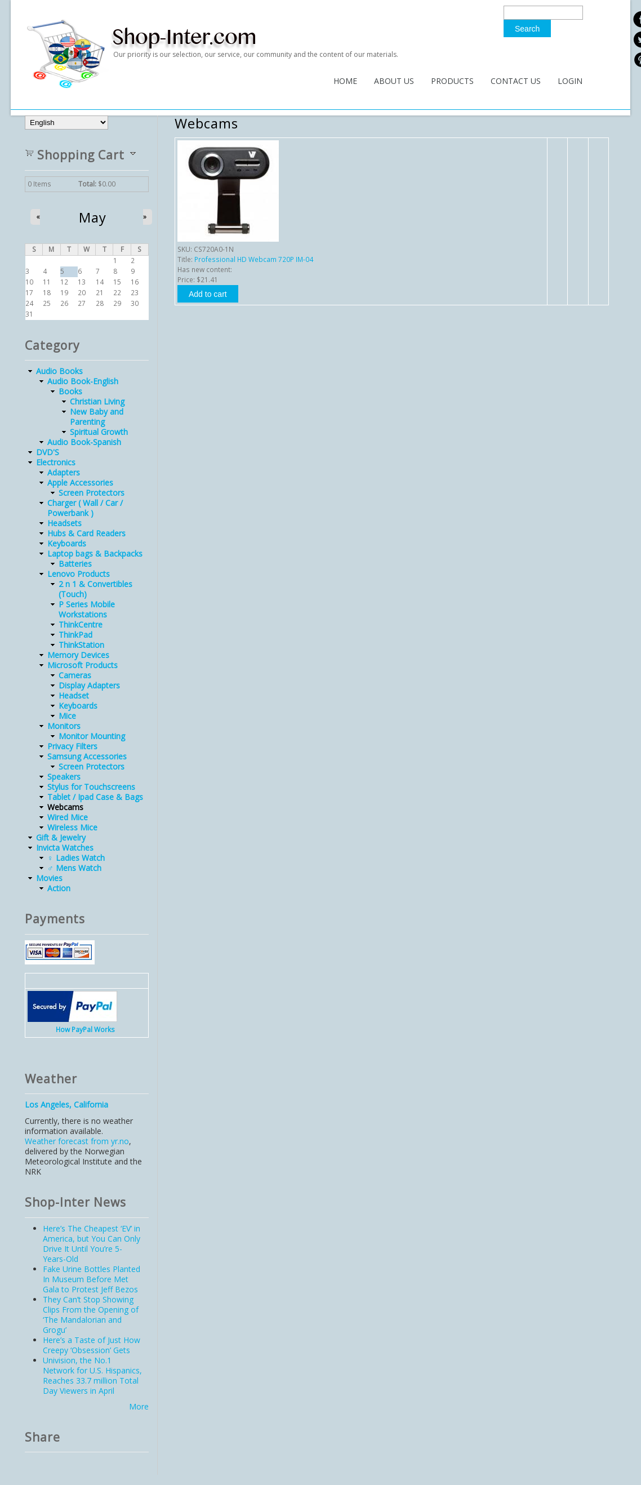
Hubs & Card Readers (86, 533)
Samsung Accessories (87, 756)
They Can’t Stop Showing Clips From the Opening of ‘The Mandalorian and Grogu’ (91, 1314)
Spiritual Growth (99, 431)
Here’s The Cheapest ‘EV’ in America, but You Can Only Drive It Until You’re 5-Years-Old (91, 1243)
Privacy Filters (72, 746)
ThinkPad (75, 634)
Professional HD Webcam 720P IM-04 (253, 259)
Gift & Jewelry (61, 837)
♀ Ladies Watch (76, 857)
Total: (87, 184)
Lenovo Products (78, 573)
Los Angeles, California (66, 1104)
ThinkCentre (81, 624)
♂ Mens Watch (74, 867)
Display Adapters (89, 685)
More (139, 1406)
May (92, 217)
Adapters (63, 472)
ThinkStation (81, 644)
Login (570, 80)
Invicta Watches (65, 847)
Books (70, 391)
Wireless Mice (72, 827)
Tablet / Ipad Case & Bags (95, 797)
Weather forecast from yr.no (77, 1141)
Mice (67, 715)
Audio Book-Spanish (84, 442)
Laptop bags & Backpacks (95, 553)
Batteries (75, 563)
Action (58, 888)
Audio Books (59, 371)
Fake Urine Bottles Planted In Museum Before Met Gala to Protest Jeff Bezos (91, 1279)
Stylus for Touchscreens (91, 786)
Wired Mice (67, 817)
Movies (49, 878)
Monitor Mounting (92, 736)
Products (452, 80)
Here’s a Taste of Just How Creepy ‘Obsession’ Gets (91, 1345)
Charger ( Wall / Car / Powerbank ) (85, 507)
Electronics (55, 462)
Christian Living (97, 401)
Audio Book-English (82, 381)
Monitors (64, 726)
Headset (74, 695)
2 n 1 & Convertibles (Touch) (95, 589)
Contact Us (516, 80)
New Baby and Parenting (96, 416)
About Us (394, 80)
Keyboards (66, 543)
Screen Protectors (91, 492)
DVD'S (47, 452)
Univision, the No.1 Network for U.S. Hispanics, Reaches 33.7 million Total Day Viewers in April (92, 1375)
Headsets (64, 523)
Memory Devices (78, 655)
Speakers (64, 776)
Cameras (75, 675)
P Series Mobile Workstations (87, 609)
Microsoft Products (82, 665)
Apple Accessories (80, 482)
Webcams (65, 807)
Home (345, 80)
